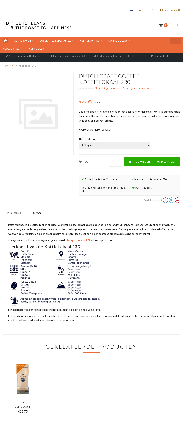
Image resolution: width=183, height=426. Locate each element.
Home (6, 65)
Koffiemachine (90, 40)
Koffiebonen (22, 40)
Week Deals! (36, 48)
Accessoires (11, 48)
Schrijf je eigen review (136, 88)
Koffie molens (118, 40)
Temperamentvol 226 (79, 240)
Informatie (14, 212)
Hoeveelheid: (89, 139)
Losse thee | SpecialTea (55, 40)
